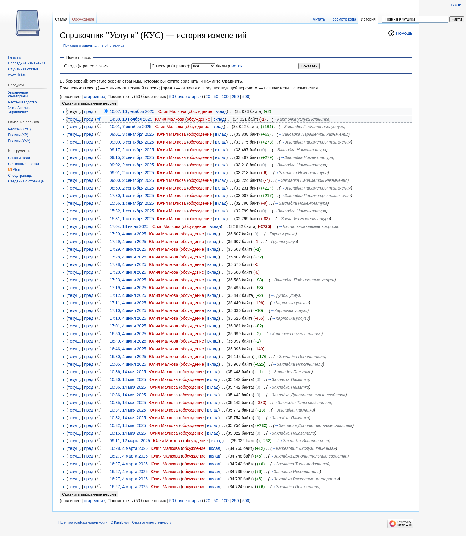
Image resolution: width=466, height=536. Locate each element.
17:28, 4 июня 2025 (128, 257)
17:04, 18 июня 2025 (129, 226)
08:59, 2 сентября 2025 (132, 188)
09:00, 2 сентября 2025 (132, 180)
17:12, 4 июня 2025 (128, 295)
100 (224, 96)
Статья (61, 19)
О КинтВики (120, 522)
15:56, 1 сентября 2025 (132, 203)
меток (236, 66)
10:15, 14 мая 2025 (128, 433)
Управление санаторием (18, 94)
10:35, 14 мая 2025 (128, 402)
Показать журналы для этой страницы (94, 45)
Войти (456, 5)
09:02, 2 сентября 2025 (132, 165)
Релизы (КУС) (19, 129)
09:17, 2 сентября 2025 (132, 149)
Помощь (404, 33)
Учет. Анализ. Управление (19, 110)
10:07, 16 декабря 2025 (132, 111)
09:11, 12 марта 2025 (130, 440)
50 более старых (185, 96)
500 (245, 96)
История (368, 19)
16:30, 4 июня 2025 (128, 356)
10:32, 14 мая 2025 (128, 417)
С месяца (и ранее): (171, 66)
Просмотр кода (343, 19)
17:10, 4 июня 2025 (128, 310)
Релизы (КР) (18, 135)
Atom (17, 170)
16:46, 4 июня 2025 (128, 348)
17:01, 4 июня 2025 (128, 326)
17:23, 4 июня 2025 (128, 280)
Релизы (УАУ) (19, 141)
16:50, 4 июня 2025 (128, 333)
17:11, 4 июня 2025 (128, 302)
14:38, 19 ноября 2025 (131, 119)
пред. (89, 111)
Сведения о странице (26, 181)
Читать (319, 19)
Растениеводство (22, 102)
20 (207, 96)
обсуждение (200, 111)
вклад (221, 111)
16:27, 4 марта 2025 (129, 456)
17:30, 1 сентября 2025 (132, 195)
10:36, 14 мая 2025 (128, 371)
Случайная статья (23, 69)
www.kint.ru (17, 75)
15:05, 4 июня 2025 (128, 364)
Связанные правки (23, 164)
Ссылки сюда (19, 158)
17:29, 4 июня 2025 (128, 233)
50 (215, 96)
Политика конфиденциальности (82, 522)
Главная (15, 58)
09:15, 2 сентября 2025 (132, 157)
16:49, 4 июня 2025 (128, 341)
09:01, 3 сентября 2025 (132, 134)
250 (235, 96)
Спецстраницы (20, 176)
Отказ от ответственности (152, 522)
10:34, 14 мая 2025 (128, 410)
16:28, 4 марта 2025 (129, 448)
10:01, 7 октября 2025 (131, 126)
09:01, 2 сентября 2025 (132, 172)
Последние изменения (26, 63)
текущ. (74, 119)
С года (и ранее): (80, 66)
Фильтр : (229, 66)
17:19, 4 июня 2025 (128, 287)
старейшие (94, 96)
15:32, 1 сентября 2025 (132, 211)
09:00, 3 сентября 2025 (132, 142)
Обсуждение (83, 19)
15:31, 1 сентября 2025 (132, 218)
